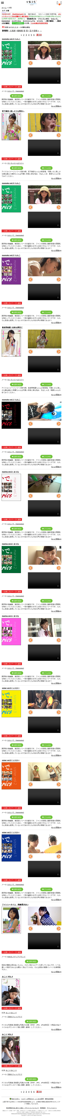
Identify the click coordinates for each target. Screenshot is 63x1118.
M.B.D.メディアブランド (16, 957)
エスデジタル (16, 21)
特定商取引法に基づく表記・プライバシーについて (22, 1108)
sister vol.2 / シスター (11, 760)
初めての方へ (15, 1099)
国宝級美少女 (31, 19)
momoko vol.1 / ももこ (11, 400)
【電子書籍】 (49, 21)
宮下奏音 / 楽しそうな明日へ (13, 111)
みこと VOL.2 (7, 1034)
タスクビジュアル (29, 21)
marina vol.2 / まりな (10, 544)
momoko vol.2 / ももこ (11, 255)
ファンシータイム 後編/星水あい (15, 904)
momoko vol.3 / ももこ (11, 39)
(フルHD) (46, 96)
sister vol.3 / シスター (11, 688)
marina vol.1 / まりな (10, 616)
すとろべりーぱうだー (15, 163)
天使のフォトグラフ (14, 1017)
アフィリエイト (52, 1108)
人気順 (12, 31)
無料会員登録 (49, 1099)
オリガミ (40, 21)
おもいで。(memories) (15, 91)
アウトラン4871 (43, 19)
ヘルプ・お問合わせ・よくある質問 (32, 1099)
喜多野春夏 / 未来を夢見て (12, 327)
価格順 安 (21, 31)
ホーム (4, 8)
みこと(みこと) (11, 1013)
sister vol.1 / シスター (11, 832)
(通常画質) (16, 96)
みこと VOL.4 (7, 977)
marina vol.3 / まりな (10, 472)
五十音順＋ (34, 31)
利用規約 (43, 1108)
